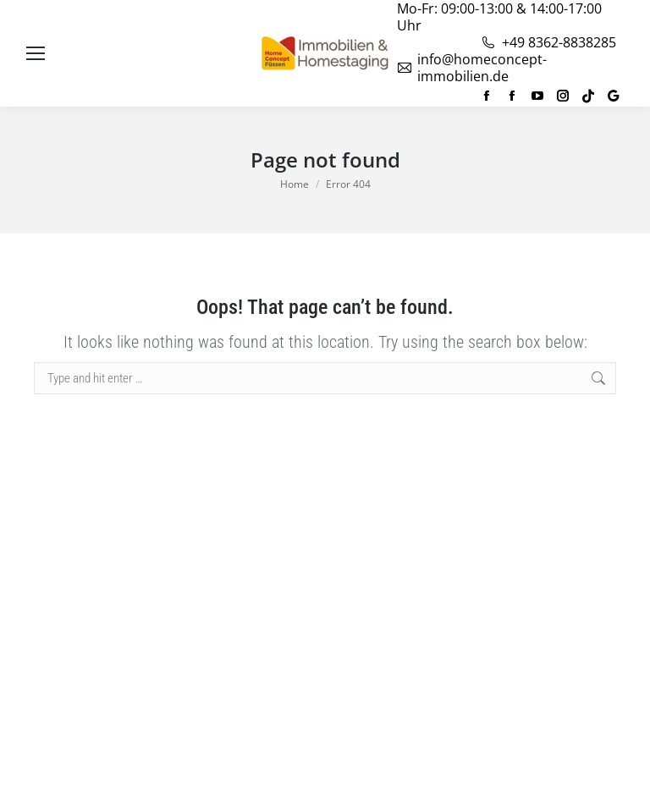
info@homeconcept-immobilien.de (472, 68)
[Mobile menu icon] (35, 53)
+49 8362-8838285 (548, 42)
